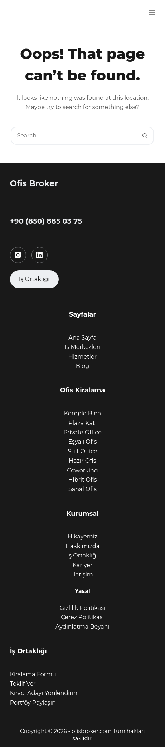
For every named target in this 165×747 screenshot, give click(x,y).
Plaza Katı (82, 423)
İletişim (82, 574)
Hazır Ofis (82, 460)
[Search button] (145, 136)
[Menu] (152, 12)
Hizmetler (82, 356)
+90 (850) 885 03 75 (46, 221)
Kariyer (83, 565)
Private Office (82, 432)
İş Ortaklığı (82, 555)
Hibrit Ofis (82, 479)
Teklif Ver (23, 683)
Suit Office (82, 451)
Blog (82, 366)
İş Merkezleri (83, 347)
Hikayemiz (82, 536)
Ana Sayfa (82, 337)
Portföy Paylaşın (33, 702)
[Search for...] (73, 136)
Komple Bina (82, 413)
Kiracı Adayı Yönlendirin (43, 693)
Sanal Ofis (82, 489)
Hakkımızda (82, 546)
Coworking (82, 470)
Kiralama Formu (33, 674)
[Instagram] (18, 255)
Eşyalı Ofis (82, 441)
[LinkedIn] (39, 255)
